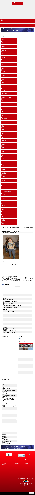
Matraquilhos (3, 137)
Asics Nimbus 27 (4, 435)
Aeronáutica (3, 39)
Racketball (3, 177)
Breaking (3, 68)
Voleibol (3, 217)
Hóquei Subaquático (4, 118)
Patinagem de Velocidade (5, 166)
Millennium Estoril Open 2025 (10, 313)
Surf (2, 201)
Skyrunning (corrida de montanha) (6, 191)
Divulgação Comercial (4, 96)
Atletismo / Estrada (5, 294)
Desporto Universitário (5, 90)
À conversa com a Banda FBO (9, 406)
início (5, 227)
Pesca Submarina (4, 173)
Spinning (3, 195)
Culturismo (3, 83)
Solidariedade (3, 194)
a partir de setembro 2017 (18, 473)
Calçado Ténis (3, 430)
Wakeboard (3, 220)
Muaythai (3, 147)
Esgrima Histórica (4, 101)
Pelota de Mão (3, 169)
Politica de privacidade (4, 464)
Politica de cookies (4, 465)
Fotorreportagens (3, 21)
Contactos (3, 467)
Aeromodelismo (4, 38)
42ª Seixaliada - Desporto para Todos (11, 301)
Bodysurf (3, 64)
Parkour (3, 162)
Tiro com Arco (3, 212)
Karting (3, 126)
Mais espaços (2, 25)
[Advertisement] (17, 11)
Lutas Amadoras (4, 136)
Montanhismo (3, 143)
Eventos (4, 300)
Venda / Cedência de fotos (16, 463)
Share (4, 284)
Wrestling (3, 223)
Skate (2, 188)
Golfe (2, 112)
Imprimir (15, 232)
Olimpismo (3, 151)
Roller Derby (3, 180)
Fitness (3, 104)
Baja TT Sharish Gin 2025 (10, 303)
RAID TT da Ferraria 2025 (10, 311)
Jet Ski (2, 122)
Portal (1, 19)
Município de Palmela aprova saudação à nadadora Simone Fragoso (12, 231)
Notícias (2, 20)
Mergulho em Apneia (4, 141)
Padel (2, 154)
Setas (2, 187)
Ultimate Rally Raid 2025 (9, 299)
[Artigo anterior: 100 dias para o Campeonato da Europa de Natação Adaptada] (16, 286)
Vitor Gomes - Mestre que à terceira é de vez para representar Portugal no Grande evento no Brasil (26, 366)
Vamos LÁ (6, 393)
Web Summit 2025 (7, 388)
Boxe (2, 67)
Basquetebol (3, 57)
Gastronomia (3, 108)
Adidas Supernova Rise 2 (5, 433)
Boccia (2, 61)
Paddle (2, 155)
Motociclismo (3, 144)
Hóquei (3, 115)
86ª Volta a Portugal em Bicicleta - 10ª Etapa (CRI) (13, 305)
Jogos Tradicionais (4, 125)
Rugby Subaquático (4, 183)
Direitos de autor (4, 463)
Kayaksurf (3, 129)
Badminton (3, 53)
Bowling (3, 65)
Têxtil (2, 440)
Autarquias (3, 49)
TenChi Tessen (3, 205)
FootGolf (3, 107)
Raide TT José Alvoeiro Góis (10, 332)
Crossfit (3, 82)
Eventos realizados (26, 462)
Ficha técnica (3, 462)
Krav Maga (3, 133)
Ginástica (3, 111)
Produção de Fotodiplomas (16, 462)
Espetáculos (3, 407)
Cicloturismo (3, 78)
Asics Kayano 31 (4, 437)
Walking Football (4, 219)
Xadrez (2, 224)
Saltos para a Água (4, 184)
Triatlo (2, 213)
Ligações (2, 26)
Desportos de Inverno (4, 93)
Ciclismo (4, 304)
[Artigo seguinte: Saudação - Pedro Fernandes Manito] (19, 286)
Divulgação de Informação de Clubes (6, 97)
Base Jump (3, 54)
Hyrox (2, 119)
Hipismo (3, 114)
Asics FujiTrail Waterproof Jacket (6, 441)
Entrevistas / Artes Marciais (22, 371)
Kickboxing (3, 130)
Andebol (3, 43)
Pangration (3, 158)
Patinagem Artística (4, 165)
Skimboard (3, 190)
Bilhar (2, 60)
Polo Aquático (3, 176)
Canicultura (3, 71)
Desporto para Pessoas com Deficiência (7, 89)
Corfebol (3, 79)
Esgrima (3, 100)
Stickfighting (3, 198)
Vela (2, 216)
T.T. (2, 202)
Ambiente (3, 42)
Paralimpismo (3, 159)
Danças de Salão (4, 86)
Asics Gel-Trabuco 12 (5, 439)
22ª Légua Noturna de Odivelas (10, 309)
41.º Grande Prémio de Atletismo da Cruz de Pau (13, 295)
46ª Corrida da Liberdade (10, 328)
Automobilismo (4, 50)
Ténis (2, 206)
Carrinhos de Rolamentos (5, 75)
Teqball (3, 209)
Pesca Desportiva (4, 172)
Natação (3, 148)
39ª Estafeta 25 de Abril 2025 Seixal (11, 330)
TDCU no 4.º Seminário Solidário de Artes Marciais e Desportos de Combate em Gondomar (8, 399)
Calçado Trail (3, 438)
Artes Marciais (3, 46)
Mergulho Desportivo (4, 140)
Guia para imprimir (26, 463)
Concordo (31, 492)
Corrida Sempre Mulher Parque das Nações (12, 297)
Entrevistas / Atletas (21, 374)
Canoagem (3, 72)
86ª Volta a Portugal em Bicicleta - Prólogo (12, 307)
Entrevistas (3, 405)
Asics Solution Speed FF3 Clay (6, 443)
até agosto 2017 (17, 471)
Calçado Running (4, 432)
